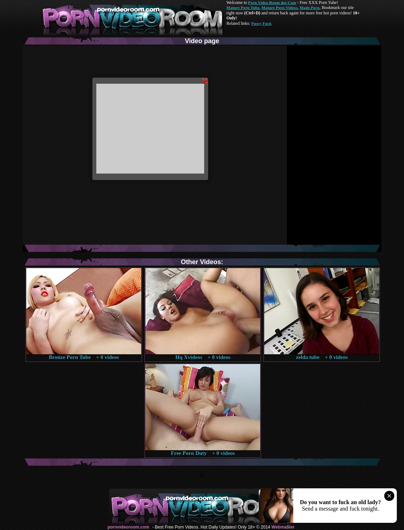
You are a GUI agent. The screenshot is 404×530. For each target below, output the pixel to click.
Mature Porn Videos (280, 7)
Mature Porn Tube (243, 7)
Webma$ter (282, 527)
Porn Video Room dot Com (272, 2)
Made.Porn (310, 7)
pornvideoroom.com (128, 527)
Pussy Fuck (261, 23)
